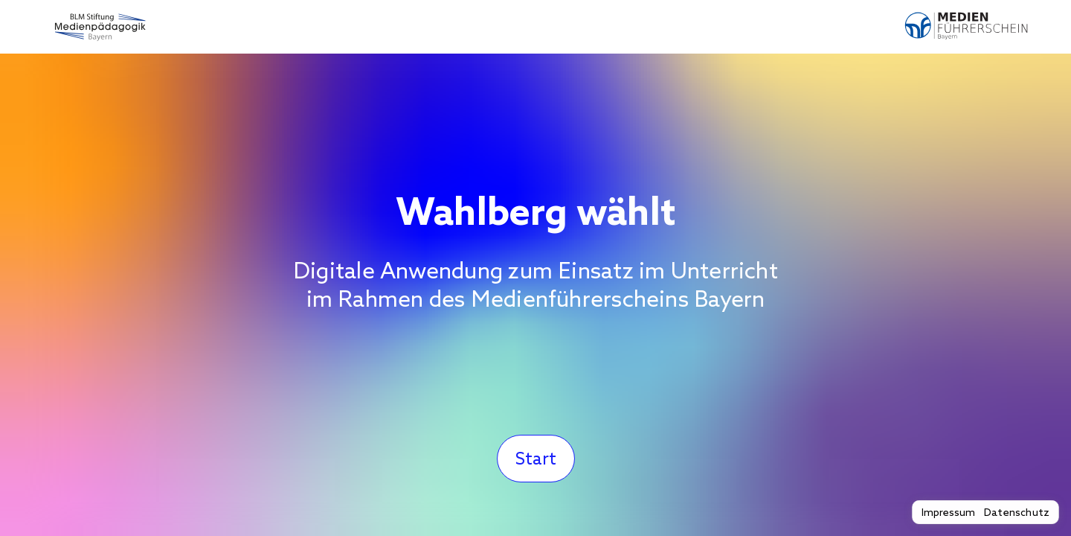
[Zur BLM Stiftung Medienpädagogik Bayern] (98, 27)
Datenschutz (1016, 512)
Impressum (948, 512)
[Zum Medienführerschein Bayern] (972, 27)
